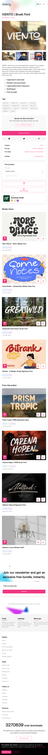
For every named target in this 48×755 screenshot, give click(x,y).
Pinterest (4, 703)
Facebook (5, 699)
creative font (34, 108)
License (4, 675)
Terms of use (5, 668)
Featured (9, 247)
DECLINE (16, 752)
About (3, 640)
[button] (44, 4)
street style (25, 108)
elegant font (23, 103)
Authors (4, 643)
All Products (6, 17)
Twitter (4, 693)
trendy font (6, 105)
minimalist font (7, 108)
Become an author (7, 650)
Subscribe (24, 591)
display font (14, 103)
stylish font (33, 103)
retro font (24, 105)
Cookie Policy (41, 747)
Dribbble (4, 690)
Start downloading (7, 647)
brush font (6, 103)
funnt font (16, 108)
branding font (15, 105)
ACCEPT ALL (6, 752)
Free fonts (5, 714)
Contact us (5, 681)
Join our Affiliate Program (24, 124)
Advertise (4, 678)
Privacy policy (6, 665)
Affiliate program (7, 656)
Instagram (5, 696)
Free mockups (6, 718)
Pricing (4, 653)
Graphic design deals (8, 711)
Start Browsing (24, 738)
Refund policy (6, 671)
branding (5, 111)
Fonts (13, 17)
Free (8, 423)
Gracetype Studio (17, 198)
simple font (33, 105)
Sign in (39, 4)
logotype (12, 111)
